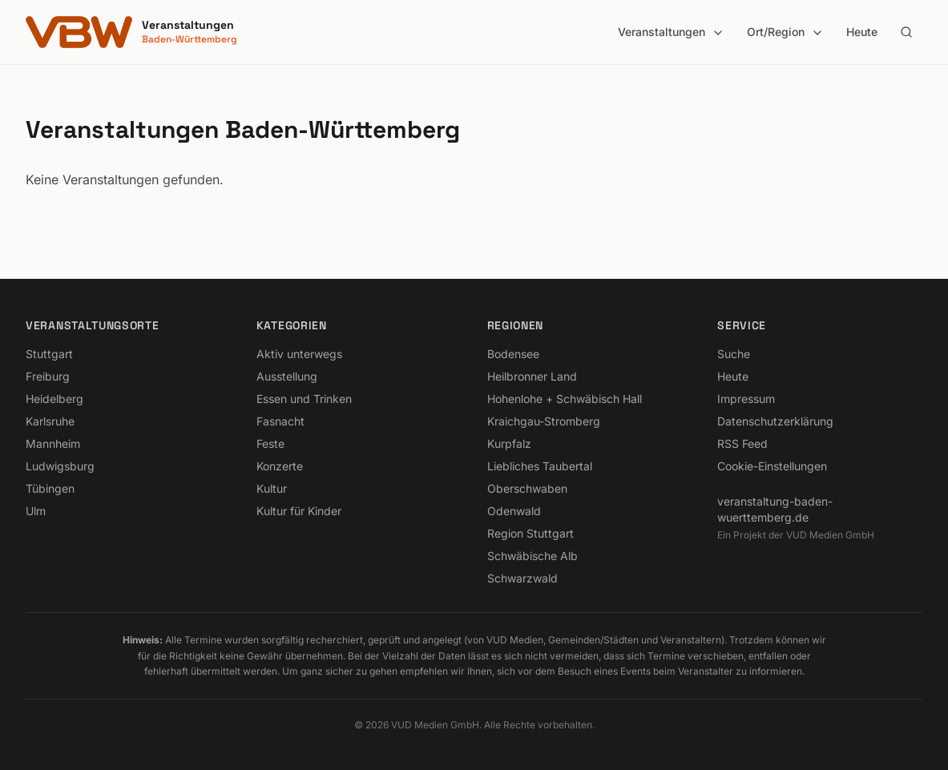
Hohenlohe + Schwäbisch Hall (564, 398)
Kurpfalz (509, 443)
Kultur (271, 488)
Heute (861, 31)
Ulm (36, 511)
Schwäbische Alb (532, 555)
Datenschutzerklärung (775, 421)
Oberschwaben (527, 488)
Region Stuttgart (530, 533)
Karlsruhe (50, 421)
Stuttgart (49, 354)
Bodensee (513, 354)
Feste (270, 443)
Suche (733, 354)
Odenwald (514, 511)
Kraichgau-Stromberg (543, 421)
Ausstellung (286, 376)
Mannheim (53, 443)
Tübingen (50, 488)
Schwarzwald (522, 578)
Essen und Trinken (304, 398)
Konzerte (279, 466)
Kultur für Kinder (298, 511)
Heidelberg (54, 398)
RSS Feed (742, 443)
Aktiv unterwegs (299, 354)
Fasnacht (280, 421)
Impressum (746, 398)
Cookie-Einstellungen (772, 466)
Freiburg (48, 376)
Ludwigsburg (60, 466)
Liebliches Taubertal (539, 466)
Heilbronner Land (532, 376)
